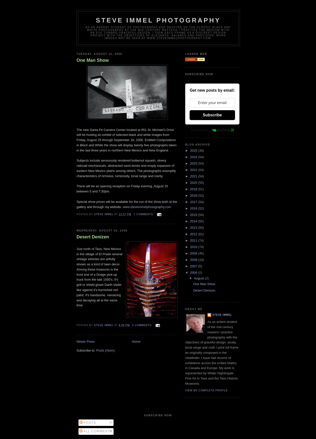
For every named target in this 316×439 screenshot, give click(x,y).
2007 (194, 266)
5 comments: (142, 325)
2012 (194, 234)
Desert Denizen (93, 236)
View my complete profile (206, 390)
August (199, 278)
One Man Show (93, 60)
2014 (194, 221)
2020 (194, 183)
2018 (194, 195)
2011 (194, 240)
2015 (194, 215)
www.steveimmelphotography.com (147, 207)
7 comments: (144, 214)
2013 (194, 228)
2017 (194, 202)
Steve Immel (222, 315)
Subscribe (212, 115)
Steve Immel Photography (158, 20)
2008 (194, 260)
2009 (194, 253)
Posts (87, 422)
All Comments (96, 431)
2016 (194, 208)
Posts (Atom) (105, 350)
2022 (194, 170)
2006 (194, 272)
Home (136, 341)
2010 (194, 247)
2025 (194, 150)
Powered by (212, 130)
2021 (194, 176)
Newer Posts (86, 341)
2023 (194, 163)
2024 (194, 157)
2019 (194, 189)
